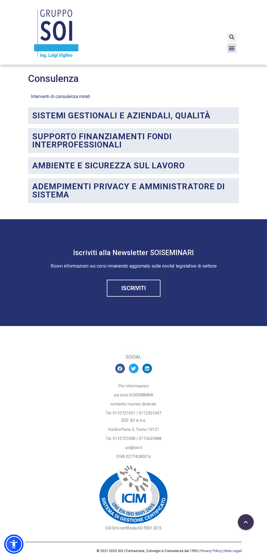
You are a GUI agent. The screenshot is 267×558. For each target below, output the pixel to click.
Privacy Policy (211, 551)
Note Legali (233, 551)
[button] (231, 48)
